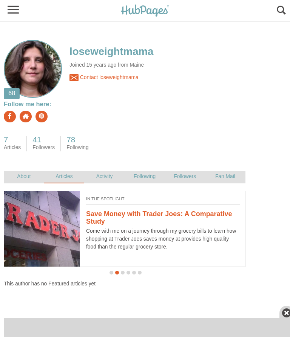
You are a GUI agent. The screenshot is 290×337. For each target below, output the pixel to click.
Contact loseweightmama (104, 77)
